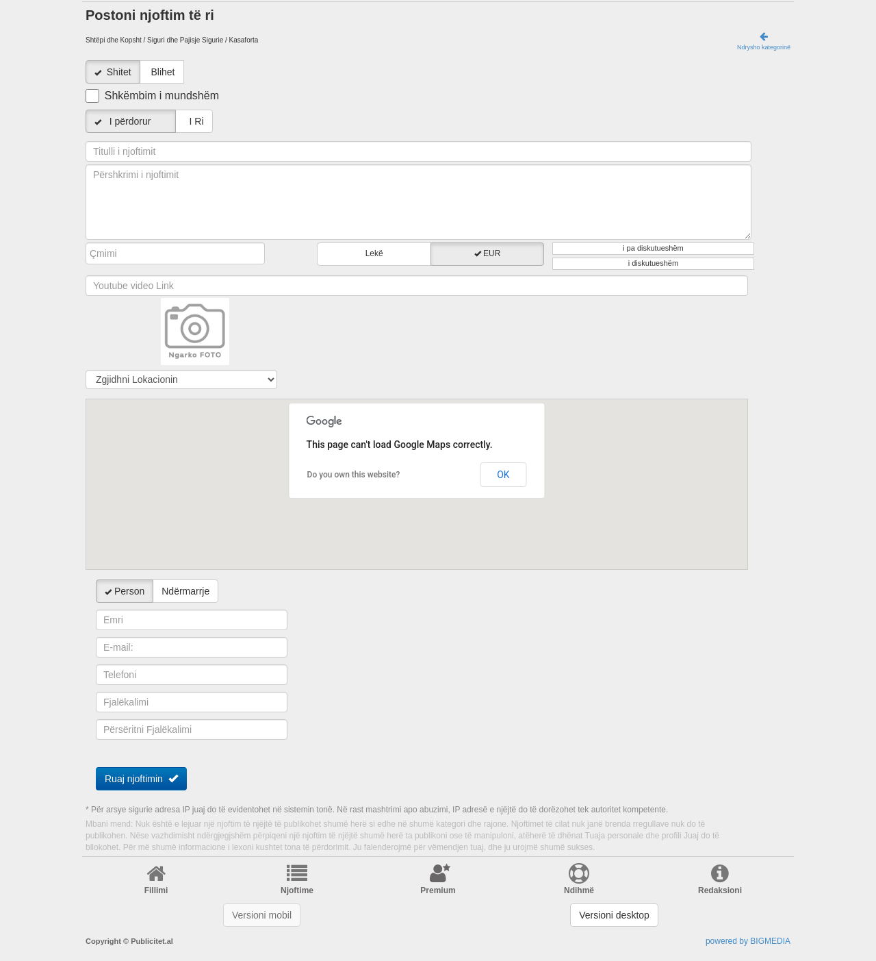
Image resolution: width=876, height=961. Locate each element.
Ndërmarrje (185, 591)
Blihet (163, 71)
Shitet (119, 71)
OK (503, 474)
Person (124, 591)
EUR (487, 253)
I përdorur (130, 121)
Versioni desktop (614, 915)
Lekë (374, 253)
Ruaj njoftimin (141, 778)
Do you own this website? (353, 474)
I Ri (194, 121)
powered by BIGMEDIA (748, 941)
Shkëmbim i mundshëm (162, 95)
